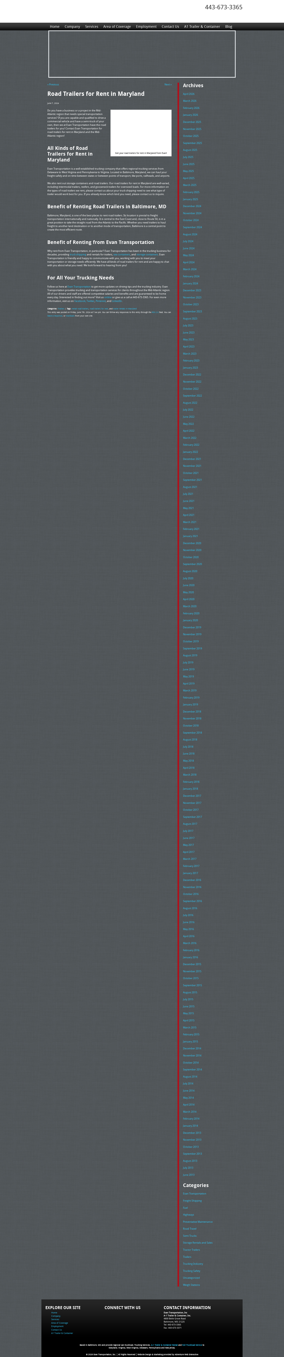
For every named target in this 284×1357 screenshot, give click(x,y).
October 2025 (191, 136)
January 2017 (190, 873)
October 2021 (191, 473)
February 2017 (191, 866)
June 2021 (188, 501)
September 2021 (192, 480)
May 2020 (188, 592)
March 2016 (189, 943)
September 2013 (192, 1153)
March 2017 (189, 859)
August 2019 (190, 655)
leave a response (54, 315)
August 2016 (190, 908)
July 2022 (188, 409)
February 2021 (191, 529)
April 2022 (188, 430)
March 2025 (189, 185)
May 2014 (188, 1097)
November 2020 (192, 550)
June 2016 (188, 922)
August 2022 (190, 402)
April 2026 (188, 94)
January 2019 (190, 704)
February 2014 (191, 1118)
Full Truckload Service (192, 1345)
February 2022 (191, 444)
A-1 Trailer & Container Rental (164, 1345)
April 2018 (188, 768)
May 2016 (188, 929)
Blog (228, 26)
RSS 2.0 (155, 312)
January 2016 (190, 957)
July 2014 (188, 1083)
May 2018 (188, 760)
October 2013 (191, 1147)
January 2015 (190, 1041)
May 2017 (188, 845)
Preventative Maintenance (198, 1221)
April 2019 (188, 683)
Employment (146, 26)
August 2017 (190, 824)
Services (91, 26)
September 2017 (192, 817)
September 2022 (192, 395)
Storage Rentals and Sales (198, 1242)
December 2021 (192, 459)
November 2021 (192, 466)
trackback (70, 315)
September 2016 (192, 901)
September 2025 (192, 143)
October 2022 (191, 388)
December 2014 (192, 1048)
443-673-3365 (224, 7)
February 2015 (191, 1034)
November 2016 (192, 887)
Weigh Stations (191, 1285)
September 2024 (192, 227)
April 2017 (188, 852)
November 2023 (192, 297)
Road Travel (189, 1228)
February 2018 (191, 782)
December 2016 (192, 880)
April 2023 (188, 346)
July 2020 (188, 578)
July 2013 (188, 1167)
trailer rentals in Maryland (125, 308)
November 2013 (192, 1139)
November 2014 (192, 1055)
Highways (188, 1214)
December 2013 (192, 1133)
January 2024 (190, 283)
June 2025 (188, 164)
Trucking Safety (191, 1271)
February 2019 (191, 697)
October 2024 (191, 220)
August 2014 (190, 1076)
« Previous (53, 84)
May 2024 (188, 255)
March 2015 (189, 1027)
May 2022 (188, 424)
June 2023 (188, 332)
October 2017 (191, 810)
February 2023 (191, 360)
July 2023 (188, 325)
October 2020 (191, 557)
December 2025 (192, 122)
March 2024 (189, 269)
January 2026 (190, 115)
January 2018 (190, 788)
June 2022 (188, 416)
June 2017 (188, 838)
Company (72, 26)
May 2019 (188, 676)
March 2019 (189, 690)
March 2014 (189, 1111)
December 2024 (192, 206)
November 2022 (192, 381)
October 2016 (191, 894)
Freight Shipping (192, 1200)
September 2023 (192, 311)
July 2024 (188, 241)
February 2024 (191, 276)
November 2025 (192, 129)
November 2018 (192, 718)
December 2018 (192, 711)
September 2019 (192, 648)
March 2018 (189, 774)
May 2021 (188, 508)
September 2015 (192, 985)
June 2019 (188, 669)
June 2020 (188, 585)
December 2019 (192, 627)
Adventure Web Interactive (186, 1354)
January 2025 (190, 199)
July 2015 (188, 999)
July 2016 (188, 915)
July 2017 (188, 831)
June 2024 (188, 248)
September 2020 (192, 564)
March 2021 (189, 522)
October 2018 (191, 725)
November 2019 (192, 634)
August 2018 (190, 739)
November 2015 (192, 971)
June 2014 (188, 1090)
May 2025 (188, 171)
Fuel (185, 1207)
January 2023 (190, 367)
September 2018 (192, 732)
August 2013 (190, 1161)
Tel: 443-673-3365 (172, 1324)
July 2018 (188, 746)
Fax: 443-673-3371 (173, 1327)
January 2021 (190, 536)
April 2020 (188, 599)
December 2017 (192, 796)
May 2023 (188, 339)
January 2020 (190, 620)
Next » (168, 84)
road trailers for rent (99, 308)
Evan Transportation (194, 1193)
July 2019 (188, 662)
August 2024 (190, 234)
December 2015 (192, 964)
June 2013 (188, 1175)
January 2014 (190, 1125)
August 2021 (190, 487)
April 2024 (188, 262)
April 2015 (188, 1020)
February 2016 (191, 950)
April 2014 (188, 1104)
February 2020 (191, 613)
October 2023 (191, 304)
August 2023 (190, 318)
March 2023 (189, 353)
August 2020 (190, 571)
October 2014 (191, 1062)
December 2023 (192, 290)
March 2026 (189, 101)
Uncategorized (191, 1277)
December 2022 (192, 374)
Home (55, 26)
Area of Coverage (117, 26)
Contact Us (170, 26)
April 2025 (188, 178)
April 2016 (188, 936)
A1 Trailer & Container (202, 26)
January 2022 (190, 452)
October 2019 (191, 641)
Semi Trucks (190, 1235)
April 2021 (188, 515)
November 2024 (192, 213)
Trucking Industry (193, 1263)
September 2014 (192, 1069)
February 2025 (191, 192)
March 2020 (189, 606)
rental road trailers (80, 308)
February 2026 (191, 108)
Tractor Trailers (191, 1249)
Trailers (61, 308)
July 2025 (188, 157)
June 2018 (188, 753)
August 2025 (190, 150)
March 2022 (189, 438)
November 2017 (192, 803)
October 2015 (191, 978)
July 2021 (188, 494)
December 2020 (192, 543)
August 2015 (190, 992)
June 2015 (188, 1006)
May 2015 (188, 1013)
